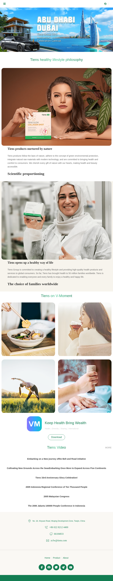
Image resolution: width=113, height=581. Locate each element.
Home (47, 558)
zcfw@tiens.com (59, 540)
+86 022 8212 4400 (58, 527)
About (65, 558)
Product (56, 558)
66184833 (59, 534)
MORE (108, 447)
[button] (54, 50)
